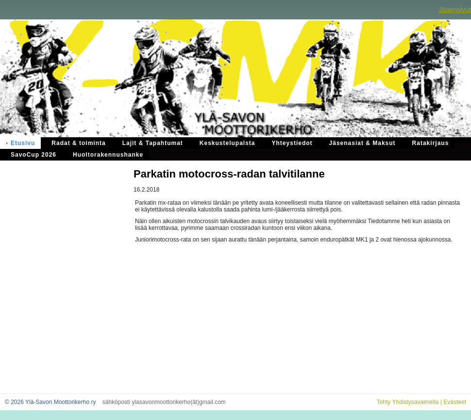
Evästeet (454, 402)
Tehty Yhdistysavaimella (408, 402)
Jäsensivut (455, 10)
